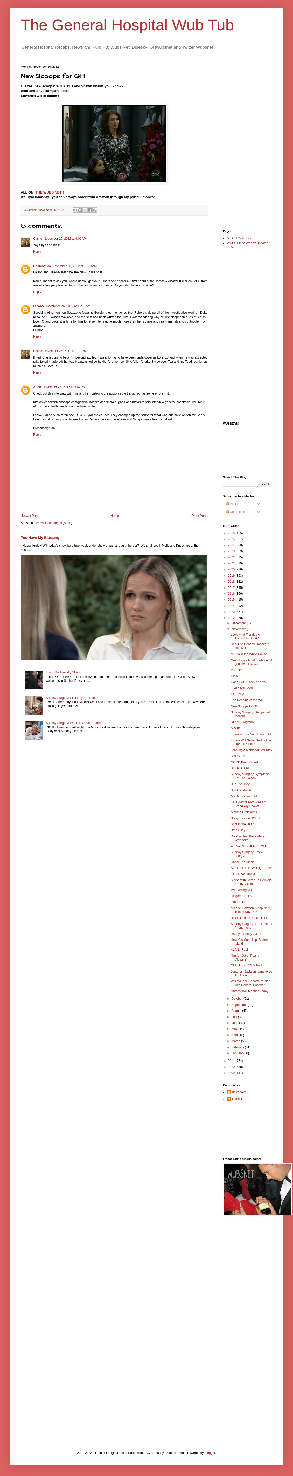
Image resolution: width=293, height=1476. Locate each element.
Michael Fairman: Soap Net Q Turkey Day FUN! (251, 910)
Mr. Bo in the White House (249, 654)
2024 (232, 545)
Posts (232, 504)
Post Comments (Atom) (56, 523)
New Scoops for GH (244, 706)
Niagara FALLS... (242, 896)
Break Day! (238, 830)
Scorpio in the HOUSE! (247, 818)
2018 (232, 581)
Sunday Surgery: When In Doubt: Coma (73, 723)
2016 (232, 594)
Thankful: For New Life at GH (251, 734)
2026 (232, 533)
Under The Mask (242, 862)
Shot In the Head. (243, 824)
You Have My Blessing (40, 537)
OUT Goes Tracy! (243, 874)
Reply (37, 251)
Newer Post (30, 516)
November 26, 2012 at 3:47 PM (64, 387)
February (238, 1047)
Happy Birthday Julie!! (246, 934)
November (239, 629)
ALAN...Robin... (241, 949)
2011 (232, 1061)
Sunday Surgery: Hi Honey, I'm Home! (72, 698)
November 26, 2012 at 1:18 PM (65, 351)
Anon (37, 387)
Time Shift (238, 902)
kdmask (237, 1099)
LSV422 (38, 306)
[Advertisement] (243, 142)
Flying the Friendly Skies (63, 672)
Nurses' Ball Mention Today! (250, 991)
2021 (232, 563)
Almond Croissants (244, 812)
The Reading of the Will (247, 700)
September (240, 1005)
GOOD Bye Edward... (246, 762)
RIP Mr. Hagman (242, 722)
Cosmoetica (42, 266)
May (235, 1029)
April (235, 1035)
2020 (232, 569)
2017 (232, 588)
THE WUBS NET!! (50, 192)
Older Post (198, 516)
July (235, 1017)
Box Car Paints (241, 790)
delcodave (239, 1092)
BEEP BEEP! (240, 768)
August (237, 1011)
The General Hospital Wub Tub (127, 25)
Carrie (37, 238)
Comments (235, 512)
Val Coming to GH (243, 890)
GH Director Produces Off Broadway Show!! (248, 804)
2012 (232, 618)
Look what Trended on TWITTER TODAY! (246, 636)
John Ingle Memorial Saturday (251, 750)
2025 (232, 539)
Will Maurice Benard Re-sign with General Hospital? (250, 983)
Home (115, 516)
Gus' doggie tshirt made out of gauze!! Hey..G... (251, 662)
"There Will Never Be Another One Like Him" (251, 742)
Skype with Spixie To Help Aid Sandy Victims (251, 882)
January (237, 1053)
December (239, 623)
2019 (232, 575)
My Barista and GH (244, 796)
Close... (236, 676)
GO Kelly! (237, 694)
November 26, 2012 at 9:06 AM (65, 238)
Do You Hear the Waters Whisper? (247, 838)
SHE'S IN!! (238, 756)
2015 (232, 599)
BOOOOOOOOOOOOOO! (249, 918)
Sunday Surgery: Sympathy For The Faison (250, 776)
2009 (232, 1073)
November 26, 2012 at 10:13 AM (74, 266)
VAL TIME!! (238, 670)
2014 (232, 606)
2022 (232, 557)
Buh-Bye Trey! (240, 784)
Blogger (210, 1453)
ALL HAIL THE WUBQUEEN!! (251, 868)
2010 (232, 1067)
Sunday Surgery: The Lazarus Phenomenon (251, 925)
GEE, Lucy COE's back (247, 965)
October (237, 998)
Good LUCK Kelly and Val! (249, 682)
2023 (232, 551)
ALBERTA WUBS (239, 238)
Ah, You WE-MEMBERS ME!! (251, 846)
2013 (232, 612)
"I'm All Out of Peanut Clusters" (245, 957)
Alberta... (237, 728)
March (236, 1041)
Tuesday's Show (242, 688)
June (235, 1023)
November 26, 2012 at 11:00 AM (68, 306)
